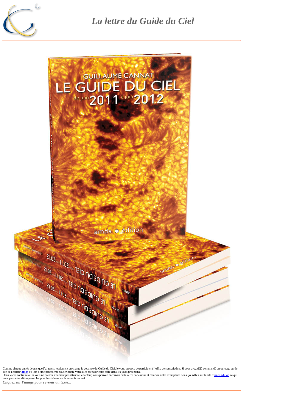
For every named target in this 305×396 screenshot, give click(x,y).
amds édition (221, 375)
